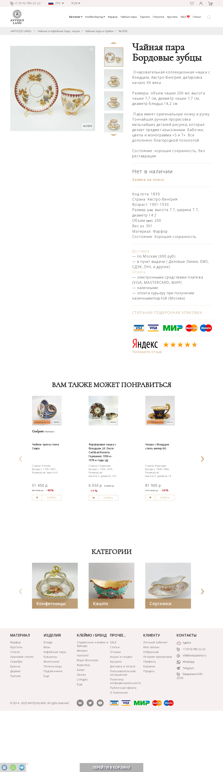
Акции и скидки (121, 711)
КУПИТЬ (62, 553)
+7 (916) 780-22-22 (191, 704)
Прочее (15, 730)
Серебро (16, 716)
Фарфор (113, 16)
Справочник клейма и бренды (92, 698)
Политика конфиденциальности (125, 735)
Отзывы (115, 706)
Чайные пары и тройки (99, 31)
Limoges (82, 734)
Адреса (184, 697)
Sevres (81, 729)
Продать (149, 725)
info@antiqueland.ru (191, 710)
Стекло (15, 706)
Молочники (52, 716)
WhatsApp (185, 716)
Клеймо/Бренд (95, 16)
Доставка (140, 251)
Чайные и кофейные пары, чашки (58, 31)
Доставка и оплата (122, 721)
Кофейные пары (55, 706)
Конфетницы (51, 658)
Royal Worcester (88, 715)
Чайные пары (128, 16)
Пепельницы (53, 721)
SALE (185, 16)
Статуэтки (158, 16)
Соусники (160, 658)
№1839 (123, 31)
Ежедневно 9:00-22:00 (190, 730)
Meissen (82, 705)
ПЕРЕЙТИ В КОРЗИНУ (111, 767)
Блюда (48, 697)
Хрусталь (172, 16)
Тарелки (145, 16)
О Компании (119, 747)
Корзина (149, 721)
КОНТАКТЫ (187, 689)
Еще (46, 730)
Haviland (83, 710)
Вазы (47, 701)
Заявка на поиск (148, 179)
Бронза (15, 721)
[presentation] (20, 483)
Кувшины (50, 711)
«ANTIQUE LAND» (21, 31)
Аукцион (116, 716)
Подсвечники (53, 725)
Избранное (151, 706)
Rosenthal (83, 719)
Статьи (197, 16)
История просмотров (157, 711)
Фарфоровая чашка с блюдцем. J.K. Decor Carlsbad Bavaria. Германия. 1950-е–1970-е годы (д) (110, 483)
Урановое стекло (22, 711)
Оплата (139, 272)
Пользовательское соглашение (123, 727)
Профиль (149, 716)
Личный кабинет (155, 697)
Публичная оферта (123, 742)
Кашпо (100, 658)
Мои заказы (151, 701)
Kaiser (81, 724)
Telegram (185, 722)
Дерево (15, 725)
